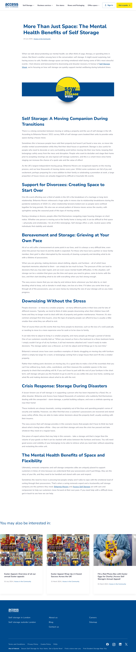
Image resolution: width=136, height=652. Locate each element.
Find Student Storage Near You (95, 649)
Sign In (109, 5)
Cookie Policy (46, 644)
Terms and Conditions (16, 644)
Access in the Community (42, 39)
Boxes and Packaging (76, 5)
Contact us (54, 627)
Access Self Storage (81, 486)
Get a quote (124, 5)
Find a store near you (73, 649)
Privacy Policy (33, 644)
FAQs (55, 644)
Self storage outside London (22, 622)
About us (53, 617)
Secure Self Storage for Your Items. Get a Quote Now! (42, 649)
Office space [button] (93, 5)
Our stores (60, 5)
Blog (51, 622)
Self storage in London (19, 617)
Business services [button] (45, 5)
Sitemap (93, 622)
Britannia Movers (61, 486)
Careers (93, 617)
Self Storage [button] (28, 5)
